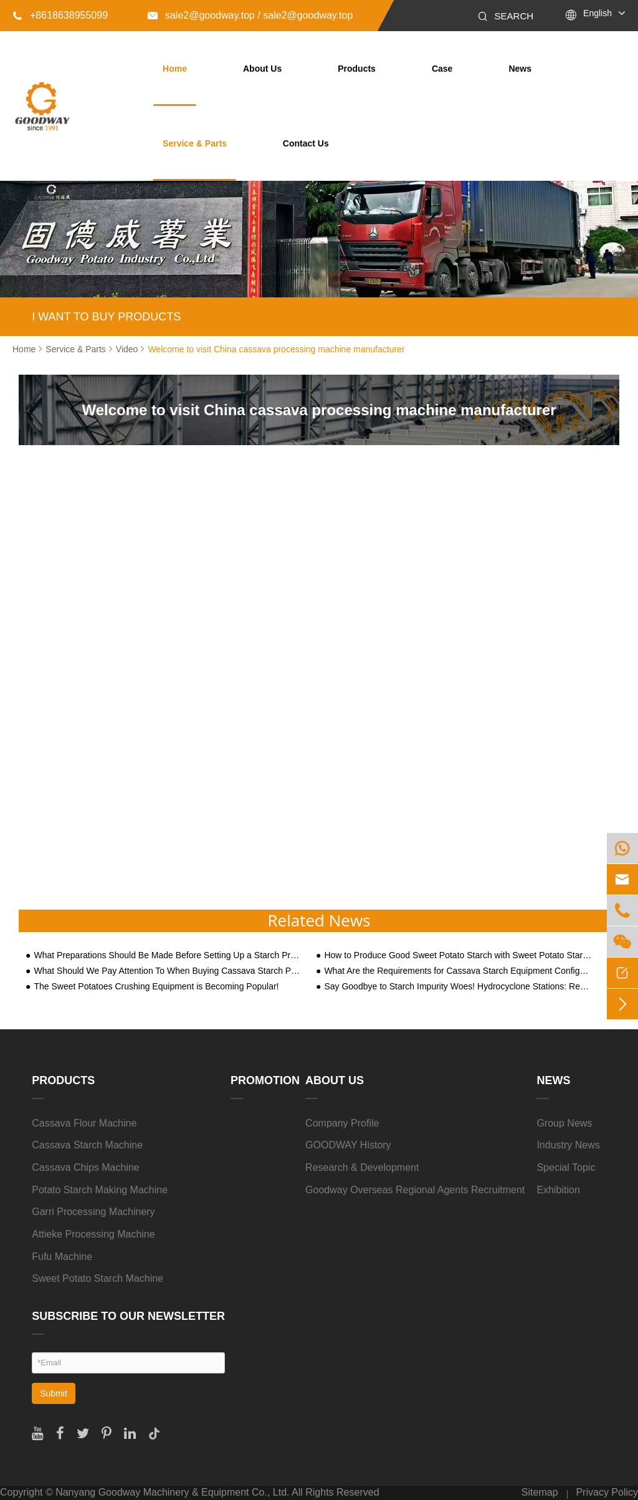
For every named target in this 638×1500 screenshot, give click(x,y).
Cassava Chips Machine (86, 1167)
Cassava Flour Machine (84, 1123)
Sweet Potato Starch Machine (97, 1278)
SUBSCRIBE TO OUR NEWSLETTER (128, 1316)
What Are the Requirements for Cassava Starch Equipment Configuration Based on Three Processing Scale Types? (458, 971)
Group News (564, 1123)
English (597, 13)
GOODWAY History (348, 1145)
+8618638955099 (60, 15)
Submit (53, 1393)
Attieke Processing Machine (93, 1234)
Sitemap (539, 1492)
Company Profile (342, 1123)
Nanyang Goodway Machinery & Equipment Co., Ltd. (172, 1492)
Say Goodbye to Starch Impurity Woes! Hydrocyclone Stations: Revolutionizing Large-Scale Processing (458, 986)
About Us (262, 69)
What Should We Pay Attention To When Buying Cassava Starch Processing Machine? (168, 971)
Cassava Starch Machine (87, 1145)
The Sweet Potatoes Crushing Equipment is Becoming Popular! (156, 986)
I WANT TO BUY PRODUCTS (106, 316)
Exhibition (557, 1190)
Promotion (265, 1080)
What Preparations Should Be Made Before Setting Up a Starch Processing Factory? (168, 955)
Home (175, 69)
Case (442, 69)
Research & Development (362, 1167)
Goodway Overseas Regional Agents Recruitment (415, 1190)
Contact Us (306, 143)
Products (357, 69)
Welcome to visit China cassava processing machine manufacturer (276, 349)
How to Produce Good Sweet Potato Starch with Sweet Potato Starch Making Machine (458, 955)
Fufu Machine (62, 1256)
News (519, 69)
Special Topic (565, 1167)
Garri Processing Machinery (93, 1211)
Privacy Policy (607, 1492)
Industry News (567, 1145)
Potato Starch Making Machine (100, 1190)
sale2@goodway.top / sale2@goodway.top (250, 15)
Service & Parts (195, 143)
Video (127, 349)
